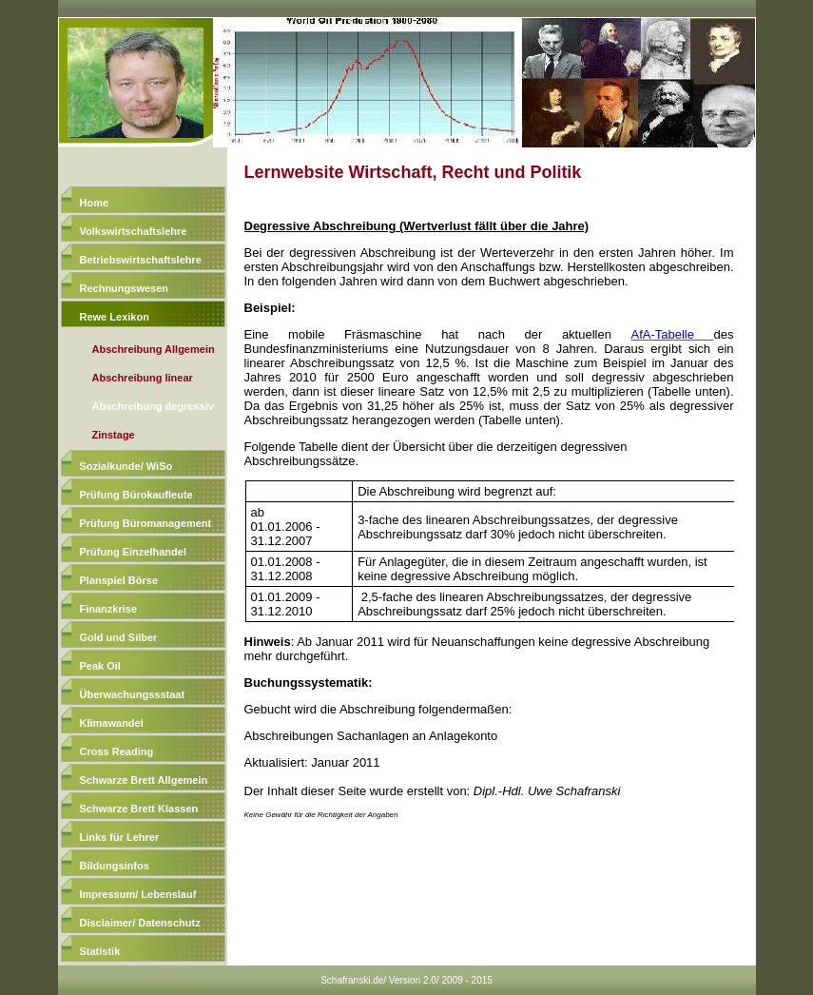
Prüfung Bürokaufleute (136, 494)
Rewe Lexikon (114, 316)
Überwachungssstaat (132, 694)
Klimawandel (112, 723)
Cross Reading (117, 751)
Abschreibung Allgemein (153, 349)
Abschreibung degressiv (153, 406)
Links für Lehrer (120, 837)
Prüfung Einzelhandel (133, 551)
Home (94, 202)
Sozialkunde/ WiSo (126, 466)
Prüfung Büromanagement (146, 523)
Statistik (100, 951)
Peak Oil (100, 666)
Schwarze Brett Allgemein (144, 780)
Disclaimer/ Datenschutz (140, 922)
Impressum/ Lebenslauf (138, 894)
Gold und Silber (119, 637)
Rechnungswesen (124, 288)
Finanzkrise (109, 609)
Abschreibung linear (142, 377)
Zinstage (113, 434)
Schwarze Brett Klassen (139, 808)
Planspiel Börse (119, 580)
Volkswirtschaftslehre (133, 231)
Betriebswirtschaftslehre (141, 259)
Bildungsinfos (114, 865)
